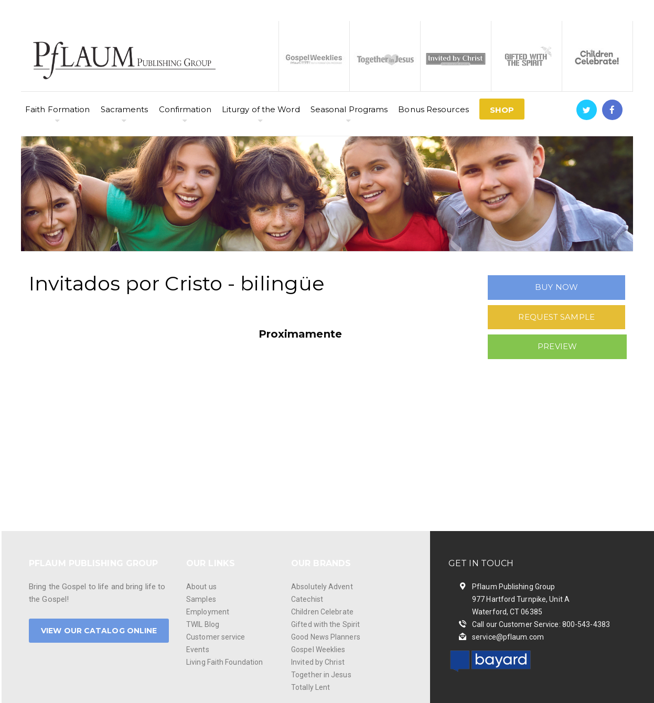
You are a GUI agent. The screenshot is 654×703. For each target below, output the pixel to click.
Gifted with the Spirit (325, 624)
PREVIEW (557, 346)
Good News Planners (325, 637)
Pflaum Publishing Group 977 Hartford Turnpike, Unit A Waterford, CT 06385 (521, 599)
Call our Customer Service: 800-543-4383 (541, 624)
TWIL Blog (202, 624)
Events (197, 649)
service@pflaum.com (508, 637)
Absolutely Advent (322, 586)
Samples (201, 599)
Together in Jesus (321, 674)
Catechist (307, 599)
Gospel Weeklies (318, 649)
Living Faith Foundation (224, 662)
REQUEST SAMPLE (556, 317)
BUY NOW (556, 287)
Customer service (215, 637)
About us (201, 586)
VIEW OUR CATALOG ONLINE (99, 630)
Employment (207, 612)
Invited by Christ (318, 662)
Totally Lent (310, 687)
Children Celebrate (322, 612)
